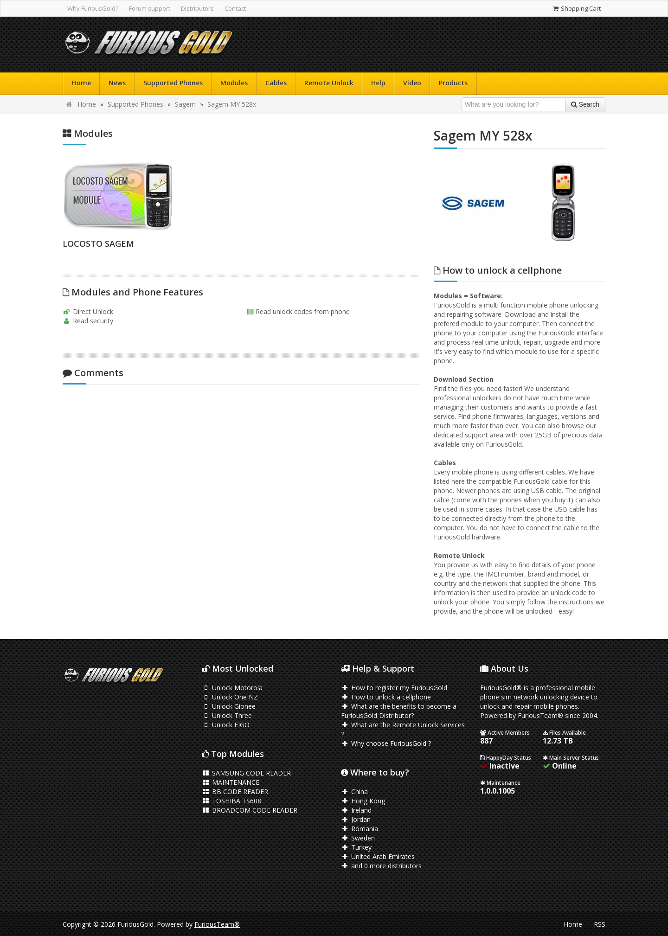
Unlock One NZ (230, 696)
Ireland (356, 810)
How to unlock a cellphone (386, 696)
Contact (235, 8)
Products (453, 82)
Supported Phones (173, 82)
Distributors (197, 8)
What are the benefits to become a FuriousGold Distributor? (398, 711)
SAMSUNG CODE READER (246, 773)
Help (378, 82)
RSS (599, 924)
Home (81, 82)
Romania (359, 828)
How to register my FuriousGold (394, 687)
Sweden (358, 837)
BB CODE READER (235, 791)
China (354, 791)
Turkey (356, 847)
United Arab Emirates (378, 856)
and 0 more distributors (381, 865)
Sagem (185, 104)
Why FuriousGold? (92, 8)
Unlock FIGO (226, 724)
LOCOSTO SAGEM (98, 243)
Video (412, 82)
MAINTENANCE (230, 782)
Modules (234, 82)
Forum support (149, 8)
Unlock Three (227, 715)
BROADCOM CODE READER (249, 810)
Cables (276, 82)
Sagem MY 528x (231, 104)
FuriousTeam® (217, 924)
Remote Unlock (328, 82)
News (117, 82)
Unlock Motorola (232, 687)
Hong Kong (363, 800)
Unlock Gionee (229, 706)
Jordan (356, 819)
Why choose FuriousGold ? (386, 743)
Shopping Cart (576, 8)
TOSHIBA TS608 (231, 800)
